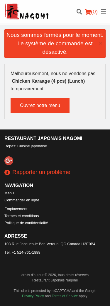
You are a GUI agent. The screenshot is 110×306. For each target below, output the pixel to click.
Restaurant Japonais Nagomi (43, 138)
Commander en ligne (21, 200)
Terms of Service (65, 296)
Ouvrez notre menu (40, 105)
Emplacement (15, 209)
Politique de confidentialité (26, 223)
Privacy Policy (33, 296)
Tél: (22, 252)
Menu (9, 193)
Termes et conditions (21, 216)
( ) (91, 11)
